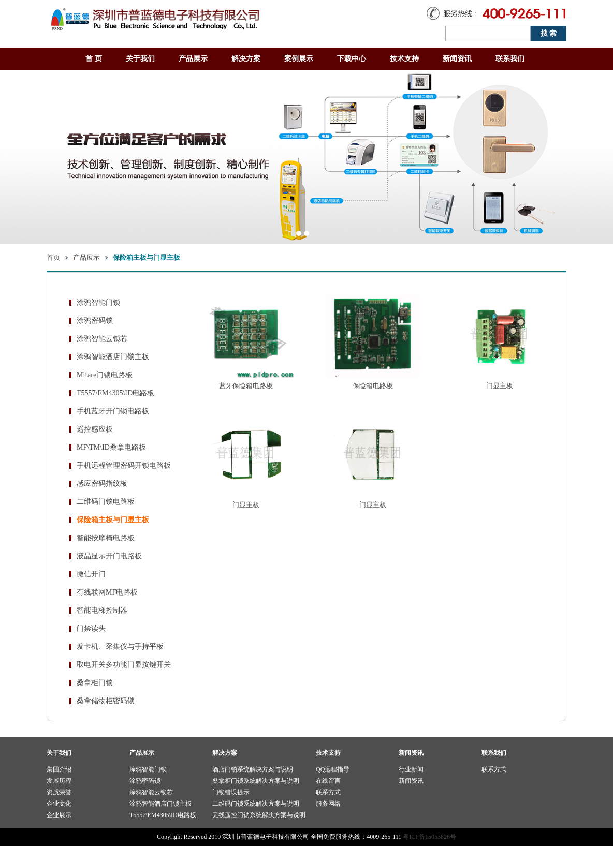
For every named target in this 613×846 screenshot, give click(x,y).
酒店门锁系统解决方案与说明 (252, 769)
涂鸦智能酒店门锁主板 (113, 357)
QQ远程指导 (332, 769)
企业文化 (59, 803)
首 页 (93, 59)
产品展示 (193, 59)
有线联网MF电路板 (107, 592)
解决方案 (245, 59)
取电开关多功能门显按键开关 (124, 665)
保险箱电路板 (373, 386)
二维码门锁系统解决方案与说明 (255, 803)
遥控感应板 (95, 429)
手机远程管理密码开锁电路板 (124, 465)
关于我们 (140, 59)
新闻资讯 (457, 59)
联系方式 (328, 792)
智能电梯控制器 (102, 610)
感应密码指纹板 (102, 483)
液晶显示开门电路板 (109, 556)
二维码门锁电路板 (106, 502)
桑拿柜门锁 (95, 683)
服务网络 (328, 803)
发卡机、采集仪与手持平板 (120, 646)
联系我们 (509, 59)
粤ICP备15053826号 (429, 836)
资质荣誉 (59, 792)
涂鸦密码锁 (95, 320)
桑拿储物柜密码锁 (106, 701)
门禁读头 (91, 628)
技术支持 (404, 59)
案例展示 (298, 59)
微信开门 (91, 574)
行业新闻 (411, 769)
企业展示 (59, 815)
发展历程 (59, 780)
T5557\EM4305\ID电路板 (115, 393)
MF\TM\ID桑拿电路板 (111, 447)
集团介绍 (59, 769)
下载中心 (351, 59)
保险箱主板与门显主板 (113, 520)
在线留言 (328, 780)
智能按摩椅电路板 (106, 538)
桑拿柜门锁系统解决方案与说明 (255, 780)
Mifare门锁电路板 (105, 375)
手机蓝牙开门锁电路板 (113, 411)
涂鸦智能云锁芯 (102, 339)
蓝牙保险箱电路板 (246, 386)
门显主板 (499, 386)
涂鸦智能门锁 (98, 302)
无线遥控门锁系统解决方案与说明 (258, 815)
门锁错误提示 (231, 792)
